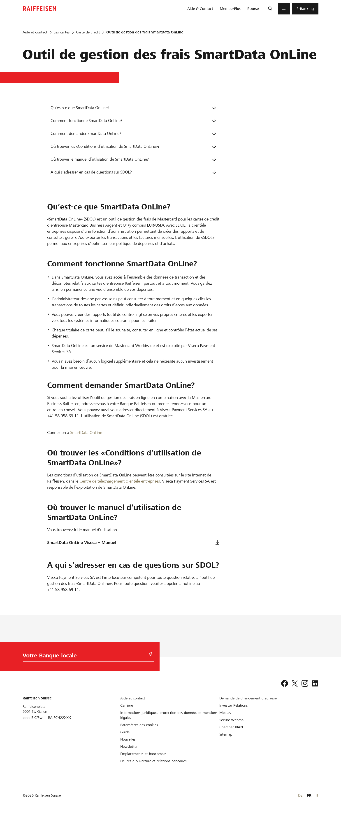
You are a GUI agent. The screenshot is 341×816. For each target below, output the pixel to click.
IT (317, 795)
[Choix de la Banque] (86, 656)
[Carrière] (126, 705)
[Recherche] (270, 8)
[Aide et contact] (132, 698)
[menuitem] (200, 8)
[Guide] (125, 732)
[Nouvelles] (128, 739)
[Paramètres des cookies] (139, 725)
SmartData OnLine (86, 432)
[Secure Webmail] (232, 720)
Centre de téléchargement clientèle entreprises (119, 481)
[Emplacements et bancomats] (143, 754)
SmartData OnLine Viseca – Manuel (133, 542)
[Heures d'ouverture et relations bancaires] (153, 761)
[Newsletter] (129, 746)
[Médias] (225, 712)
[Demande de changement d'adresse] (248, 698)
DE (300, 795)
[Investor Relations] (233, 705)
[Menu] (284, 8)
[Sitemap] (225, 734)
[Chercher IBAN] (231, 727)
